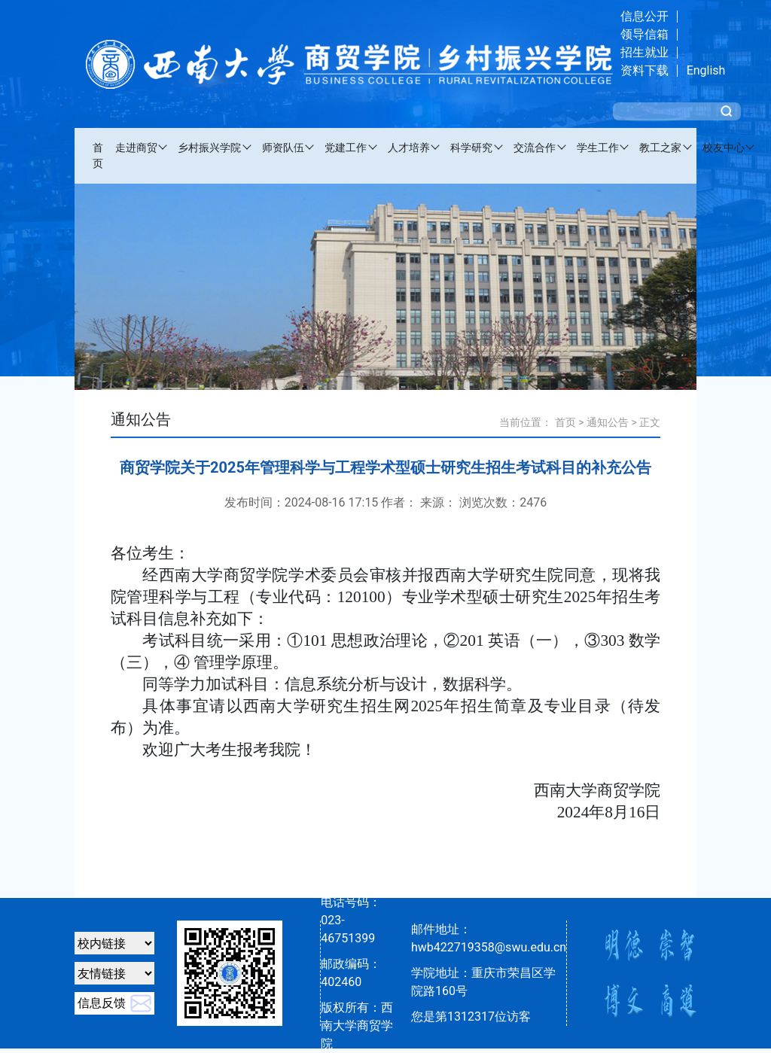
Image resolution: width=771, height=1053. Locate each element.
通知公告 (608, 422)
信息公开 (644, 16)
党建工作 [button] (346, 148)
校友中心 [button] (723, 148)
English (706, 70)
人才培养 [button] (409, 148)
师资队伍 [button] (283, 148)
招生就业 (644, 52)
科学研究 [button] (471, 148)
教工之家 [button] (660, 148)
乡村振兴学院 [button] (209, 148)
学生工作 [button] (598, 148)
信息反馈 (102, 1003)
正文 (649, 422)
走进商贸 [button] (136, 148)
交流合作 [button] (534, 148)
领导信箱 (644, 34)
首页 (98, 155)
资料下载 (644, 70)
